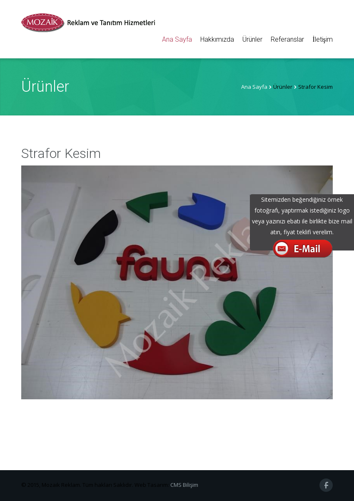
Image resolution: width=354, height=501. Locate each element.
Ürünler (252, 39)
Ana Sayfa (177, 39)
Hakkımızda (217, 39)
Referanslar (287, 39)
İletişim (322, 39)
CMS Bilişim (184, 484)
